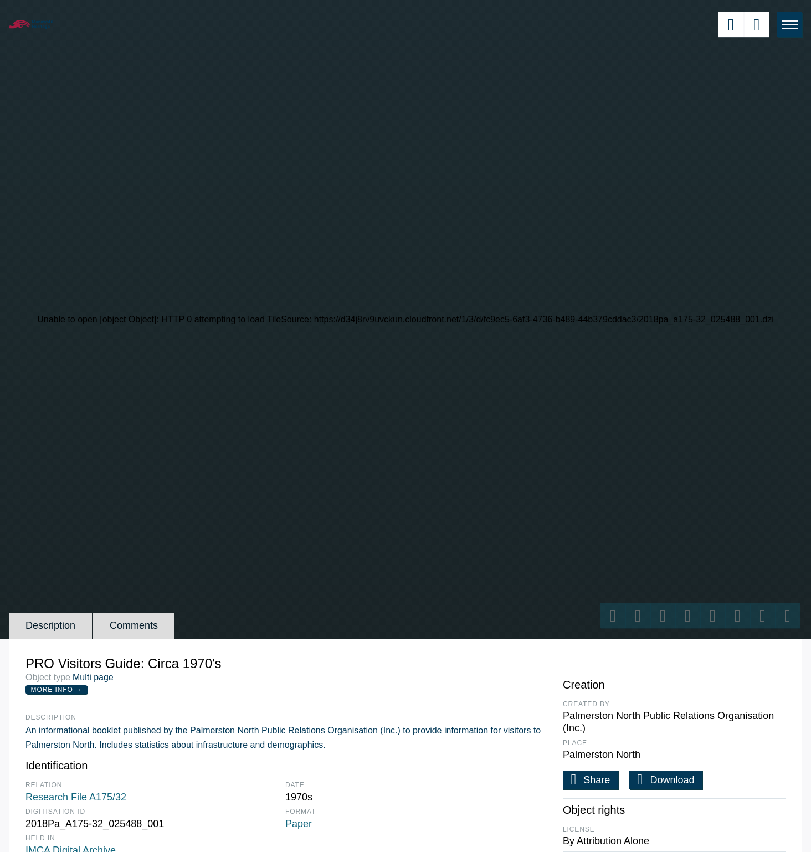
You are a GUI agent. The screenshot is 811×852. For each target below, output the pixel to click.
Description (50, 625)
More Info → (57, 690)
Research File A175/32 (75, 797)
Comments (134, 625)
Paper (298, 823)
